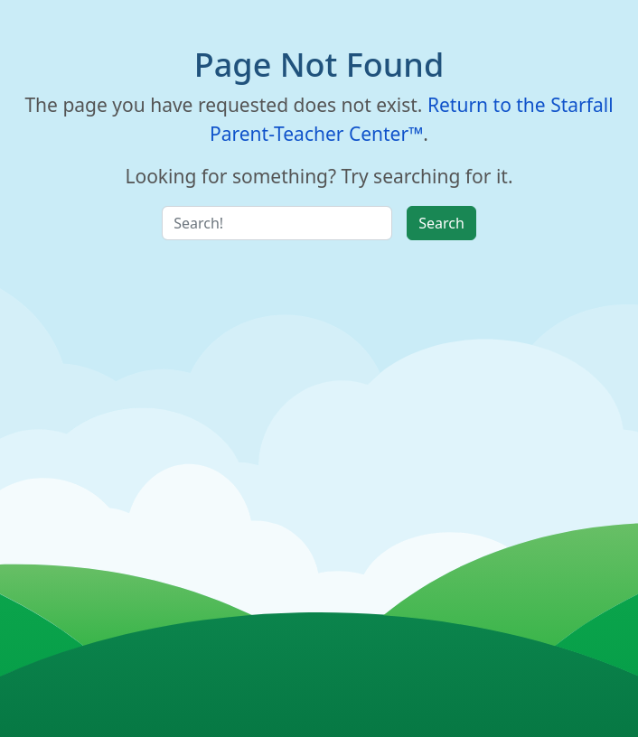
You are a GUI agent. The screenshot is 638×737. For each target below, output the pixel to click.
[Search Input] (277, 223)
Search (441, 223)
